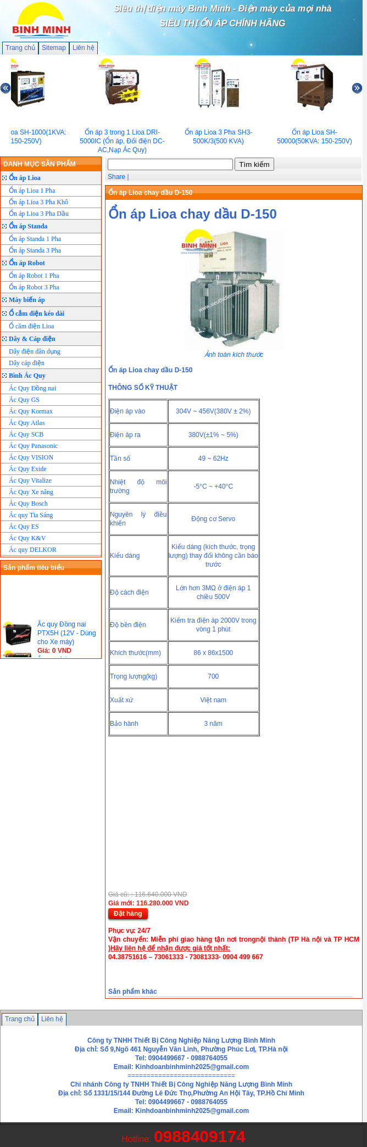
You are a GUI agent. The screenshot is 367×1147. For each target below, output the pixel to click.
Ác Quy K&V (27, 538)
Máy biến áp (27, 300)
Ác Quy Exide (28, 469)
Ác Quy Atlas (27, 423)
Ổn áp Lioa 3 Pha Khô (38, 202)
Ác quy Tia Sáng (31, 515)
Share (116, 177)
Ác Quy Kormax (31, 411)
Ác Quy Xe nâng (31, 492)
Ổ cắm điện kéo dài (36, 313)
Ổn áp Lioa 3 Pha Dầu (39, 213)
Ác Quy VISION (31, 457)
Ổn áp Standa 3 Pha (35, 250)
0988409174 (200, 1136)
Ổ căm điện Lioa (31, 326)
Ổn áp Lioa (25, 178)
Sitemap (54, 48)
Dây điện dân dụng (34, 351)
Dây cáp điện (27, 363)
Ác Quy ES (24, 526)
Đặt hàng (128, 913)
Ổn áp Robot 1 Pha (34, 275)
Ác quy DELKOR (33, 549)
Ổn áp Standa (28, 226)
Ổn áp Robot (27, 263)
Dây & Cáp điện (32, 339)
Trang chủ (20, 48)
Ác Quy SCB (26, 434)
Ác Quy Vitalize (30, 480)
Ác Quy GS (24, 400)
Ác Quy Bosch (28, 503)
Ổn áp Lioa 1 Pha (32, 190)
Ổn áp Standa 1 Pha (35, 239)
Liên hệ (83, 48)
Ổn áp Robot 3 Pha (34, 287)
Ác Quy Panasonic (33, 446)
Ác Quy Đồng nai (32, 388)
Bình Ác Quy (27, 375)
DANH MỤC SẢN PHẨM (39, 164)
